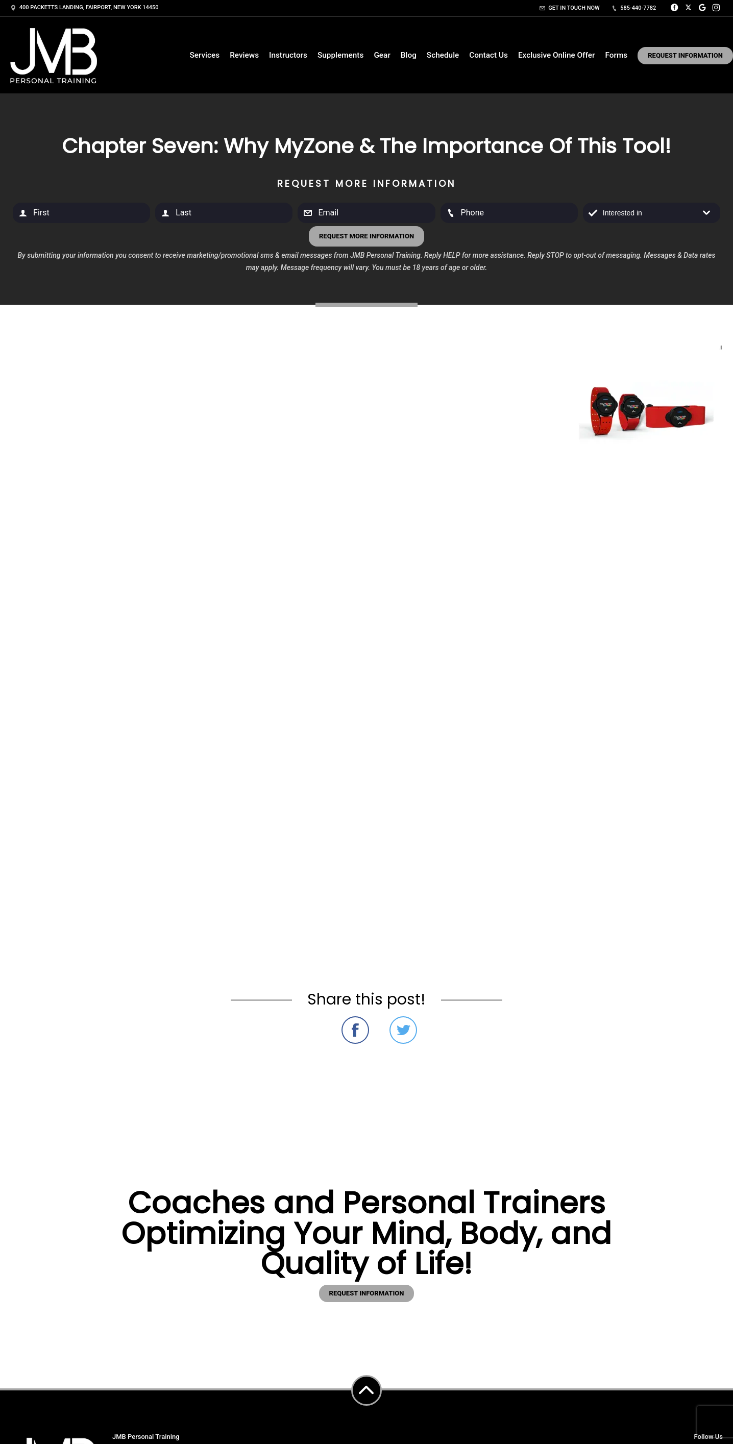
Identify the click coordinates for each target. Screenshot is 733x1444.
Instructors (288, 55)
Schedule (443, 55)
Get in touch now (570, 8)
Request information (366, 1293)
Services (204, 55)
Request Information (685, 55)
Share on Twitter (403, 1030)
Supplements (340, 55)
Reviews (244, 55)
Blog (409, 55)
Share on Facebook (355, 1030)
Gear (382, 55)
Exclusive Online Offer (556, 55)
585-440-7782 (634, 8)
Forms (616, 55)
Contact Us (488, 55)
